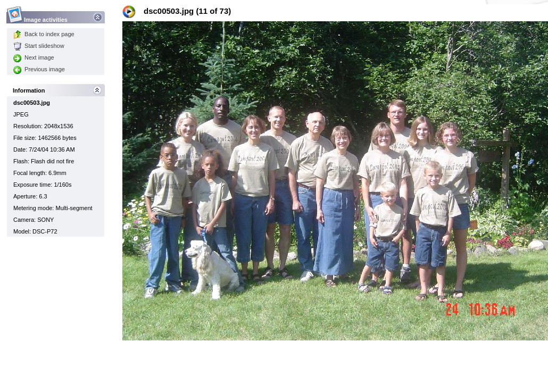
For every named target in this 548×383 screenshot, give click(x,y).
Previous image (39, 69)
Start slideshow (38, 46)
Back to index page (43, 34)
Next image (33, 57)
